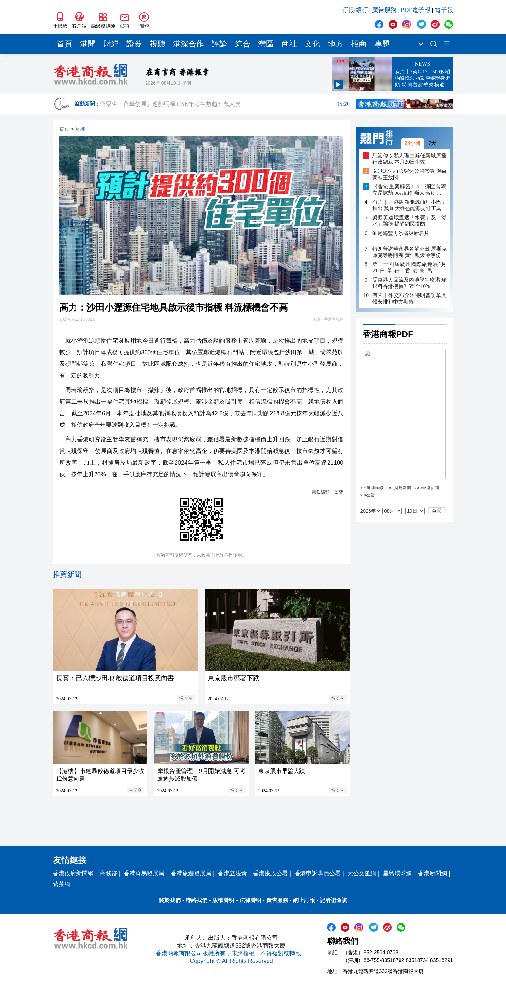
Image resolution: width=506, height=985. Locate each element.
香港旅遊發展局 (191, 873)
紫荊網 (61, 884)
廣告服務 (384, 9)
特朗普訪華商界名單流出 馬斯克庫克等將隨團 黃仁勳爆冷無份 (409, 252)
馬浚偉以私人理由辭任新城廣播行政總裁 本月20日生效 (409, 159)
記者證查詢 (333, 900)
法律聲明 (250, 900)
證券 (134, 44)
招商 (359, 44)
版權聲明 (223, 900)
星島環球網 (397, 873)
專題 (382, 44)
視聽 (157, 44)
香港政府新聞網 (73, 873)
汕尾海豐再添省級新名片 (400, 233)
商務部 (108, 873)
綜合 (242, 44)
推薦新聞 (67, 574)
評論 (219, 44)
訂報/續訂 (355, 9)
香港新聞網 (432, 873)
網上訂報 (304, 900)
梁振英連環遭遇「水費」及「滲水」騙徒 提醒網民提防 (409, 221)
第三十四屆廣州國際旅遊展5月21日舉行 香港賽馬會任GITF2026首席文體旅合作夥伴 (409, 268)
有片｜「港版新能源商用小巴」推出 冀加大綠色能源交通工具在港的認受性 (409, 205)
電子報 (444, 9)
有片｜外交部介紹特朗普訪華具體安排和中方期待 (409, 298)
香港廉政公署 (270, 873)
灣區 (266, 44)
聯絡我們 (196, 900)
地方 (335, 44)
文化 (312, 44)
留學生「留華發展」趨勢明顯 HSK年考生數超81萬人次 (225, 103)
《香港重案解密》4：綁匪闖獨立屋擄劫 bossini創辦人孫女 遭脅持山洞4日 (409, 190)
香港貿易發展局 (144, 873)
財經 (111, 44)
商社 (289, 44)
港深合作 (188, 44)
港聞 (88, 44)
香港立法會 (232, 873)
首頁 (64, 44)
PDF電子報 (415, 9)
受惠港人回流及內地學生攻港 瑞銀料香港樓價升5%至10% (409, 283)
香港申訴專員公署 (317, 873)
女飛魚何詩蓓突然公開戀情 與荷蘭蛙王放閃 (409, 174)
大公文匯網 (361, 873)
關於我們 (170, 900)
